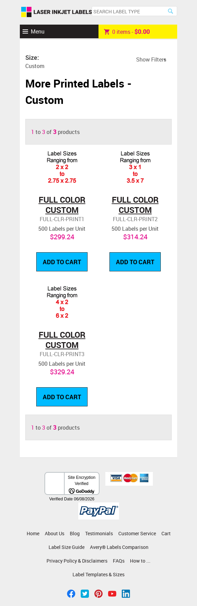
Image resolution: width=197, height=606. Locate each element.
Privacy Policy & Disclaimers (77, 560)
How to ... (140, 560)
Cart (166, 533)
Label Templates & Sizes (98, 574)
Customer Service (137, 533)
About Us (54, 533)
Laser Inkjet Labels (56, 12)
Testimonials (99, 533)
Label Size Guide (66, 547)
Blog (75, 533)
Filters (158, 59)
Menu (37, 31)
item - (127, 31)
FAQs (118, 560)
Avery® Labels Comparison (119, 547)
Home (33, 533)
